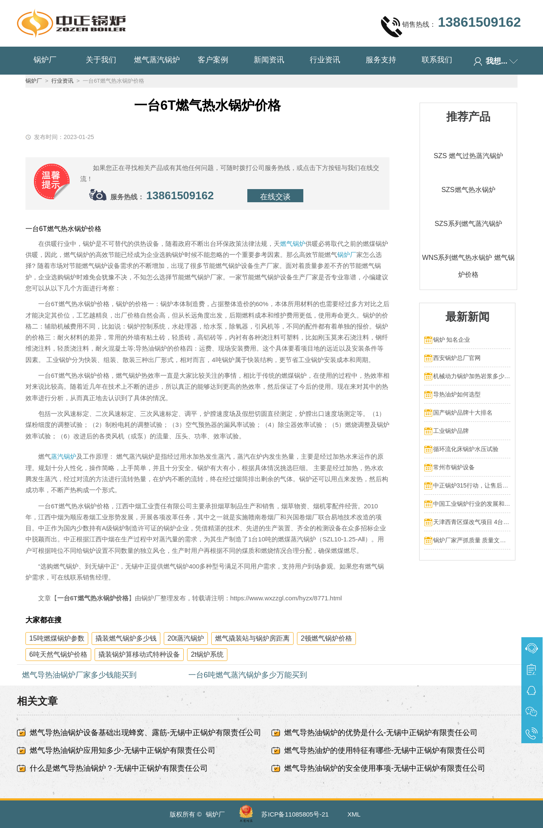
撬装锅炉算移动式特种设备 (139, 654)
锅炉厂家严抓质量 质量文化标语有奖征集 (472, 540)
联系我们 (437, 60)
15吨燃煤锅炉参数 (56, 638)
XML (354, 814)
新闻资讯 (269, 60)
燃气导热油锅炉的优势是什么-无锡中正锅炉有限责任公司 (381, 732)
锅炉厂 (45, 60)
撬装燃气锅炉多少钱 (126, 638)
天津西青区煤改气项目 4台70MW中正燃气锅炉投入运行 (472, 522)
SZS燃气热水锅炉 (468, 189)
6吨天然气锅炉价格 (58, 654)
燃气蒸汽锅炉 (157, 60)
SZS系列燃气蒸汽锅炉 (468, 223)
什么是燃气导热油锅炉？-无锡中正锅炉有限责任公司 (119, 768)
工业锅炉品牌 (451, 430)
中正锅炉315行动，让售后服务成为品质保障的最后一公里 (472, 485)
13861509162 (180, 195)
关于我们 (101, 60)
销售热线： (451, 26)
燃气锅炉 (292, 243)
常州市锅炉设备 (454, 467)
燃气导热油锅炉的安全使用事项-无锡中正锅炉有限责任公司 (384, 768)
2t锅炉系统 (207, 654)
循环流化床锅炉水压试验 (465, 449)
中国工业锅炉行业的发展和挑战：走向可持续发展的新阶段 (472, 503)
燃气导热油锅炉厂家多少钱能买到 (79, 675)
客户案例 (213, 60)
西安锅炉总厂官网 (457, 357)
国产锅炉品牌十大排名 (463, 412)
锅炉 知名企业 (451, 339)
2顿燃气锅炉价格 (326, 638)
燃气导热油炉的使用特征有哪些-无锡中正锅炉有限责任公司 (384, 750)
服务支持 (381, 60)
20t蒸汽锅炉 (186, 638)
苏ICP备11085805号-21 (294, 814)
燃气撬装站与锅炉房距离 (252, 638)
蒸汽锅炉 (63, 456)
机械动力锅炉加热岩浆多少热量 (472, 376)
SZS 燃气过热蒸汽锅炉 (468, 155)
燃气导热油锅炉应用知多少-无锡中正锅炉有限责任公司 (123, 750)
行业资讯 (325, 60)
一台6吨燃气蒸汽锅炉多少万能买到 (247, 675)
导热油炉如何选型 (457, 394)
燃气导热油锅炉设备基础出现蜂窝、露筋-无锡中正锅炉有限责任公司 (145, 732)
